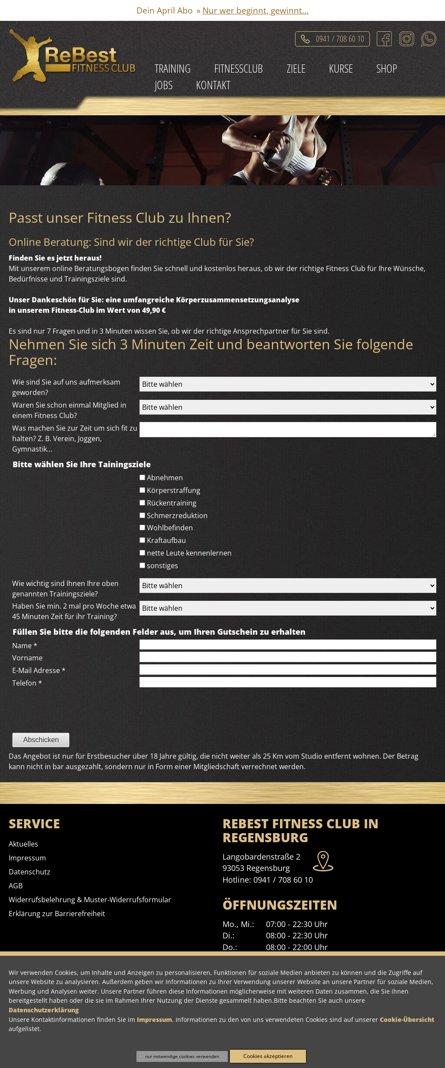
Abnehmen (165, 477)
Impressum (154, 1019)
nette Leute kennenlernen (189, 553)
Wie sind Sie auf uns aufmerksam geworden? (66, 387)
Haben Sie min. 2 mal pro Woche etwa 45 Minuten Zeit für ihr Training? (74, 611)
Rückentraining (171, 503)
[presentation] (75, 726)
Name (24, 645)
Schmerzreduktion (177, 515)
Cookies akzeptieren (267, 1056)
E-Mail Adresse (39, 670)
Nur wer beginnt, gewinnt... (256, 10)
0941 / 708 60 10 (283, 879)
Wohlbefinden (170, 527)
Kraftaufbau (166, 540)
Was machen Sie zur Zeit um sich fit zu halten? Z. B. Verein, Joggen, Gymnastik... (74, 438)
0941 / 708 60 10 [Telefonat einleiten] (340, 37)
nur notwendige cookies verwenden (182, 1056)
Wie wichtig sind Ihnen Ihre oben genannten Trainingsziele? (65, 589)
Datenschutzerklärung (44, 1010)
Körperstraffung (173, 490)
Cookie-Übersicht (407, 1019)
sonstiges (162, 565)
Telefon (27, 683)
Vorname (27, 658)
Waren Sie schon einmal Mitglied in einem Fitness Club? (69, 410)
